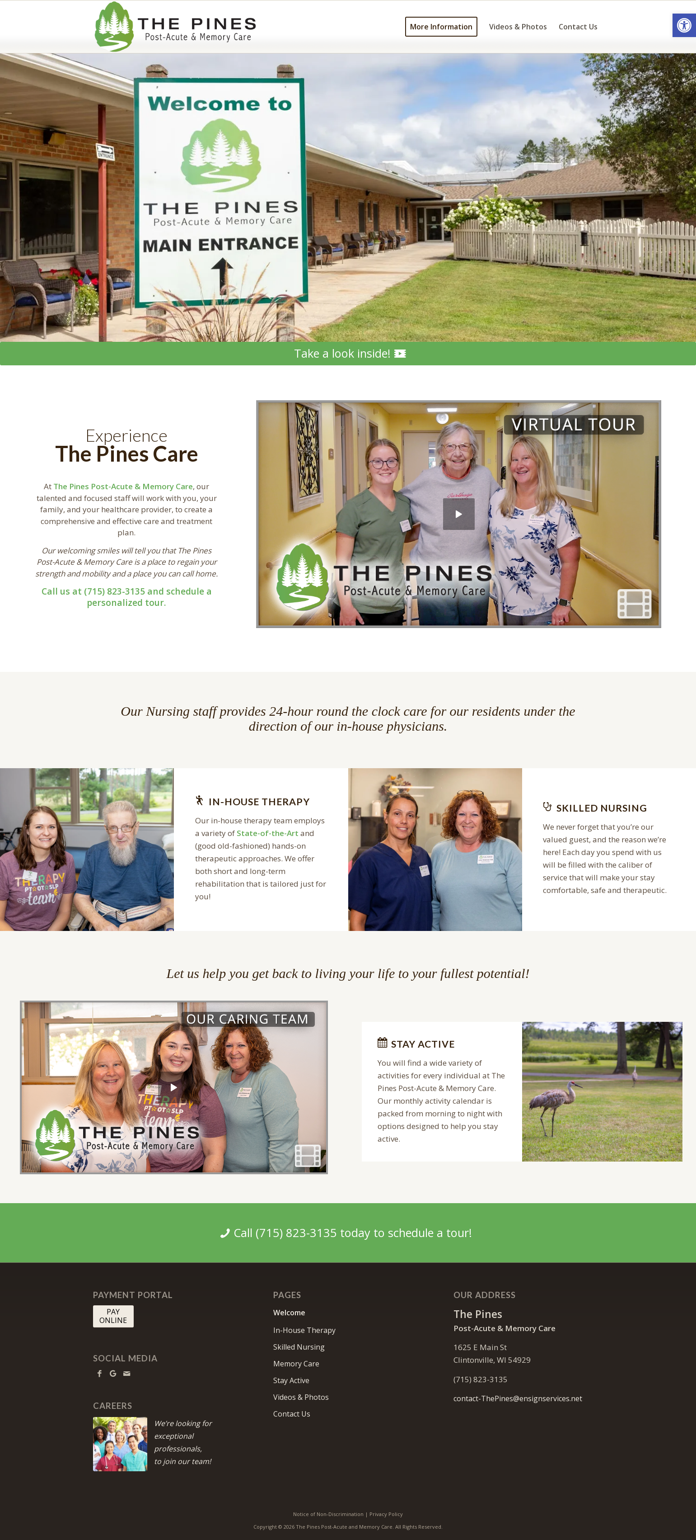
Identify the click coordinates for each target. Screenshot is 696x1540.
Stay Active (291, 1380)
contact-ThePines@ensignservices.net (517, 1398)
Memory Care (296, 1364)
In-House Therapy (304, 1330)
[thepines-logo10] (175, 26)
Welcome (289, 1313)
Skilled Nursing (299, 1347)
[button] (684, 25)
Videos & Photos (301, 1397)
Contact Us (291, 1414)
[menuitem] (441, 26)
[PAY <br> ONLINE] (113, 1316)
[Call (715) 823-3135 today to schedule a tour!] (348, 1233)
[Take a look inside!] (348, 353)
